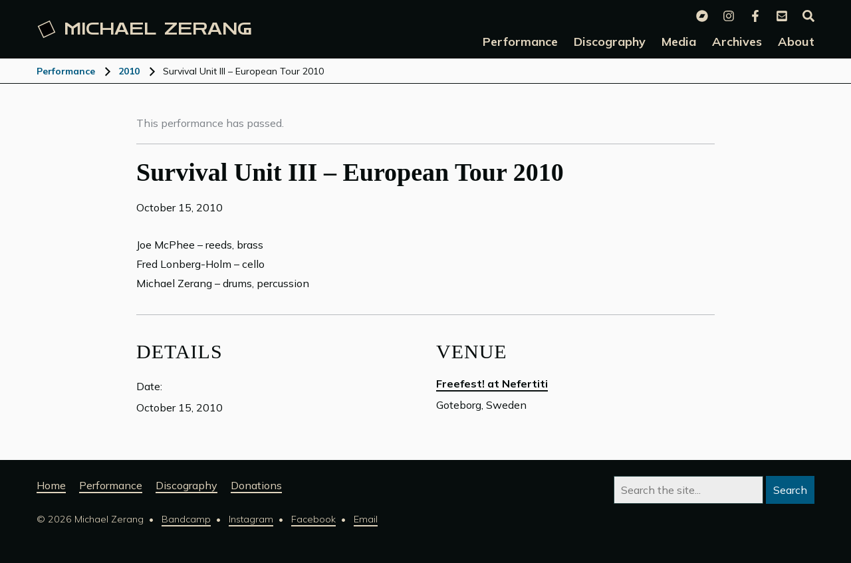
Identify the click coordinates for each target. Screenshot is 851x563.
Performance (66, 71)
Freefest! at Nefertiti (492, 383)
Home (51, 485)
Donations (256, 485)
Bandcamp (186, 519)
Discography (186, 485)
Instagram (251, 519)
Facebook (313, 519)
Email (366, 519)
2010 (129, 71)
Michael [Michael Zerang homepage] (145, 29)
